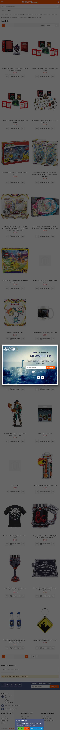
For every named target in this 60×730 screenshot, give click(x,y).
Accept (21, 728)
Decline (27, 728)
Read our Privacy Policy (36, 728)
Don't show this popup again (41, 372)
